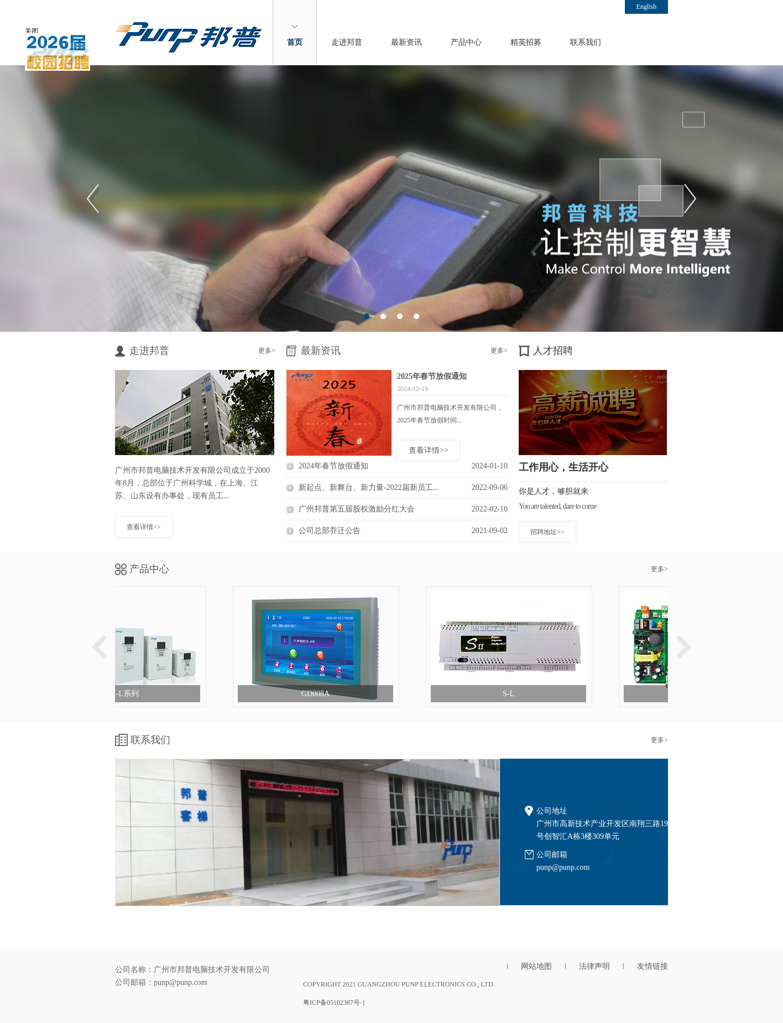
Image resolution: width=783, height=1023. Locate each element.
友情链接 (652, 966)
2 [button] (383, 316)
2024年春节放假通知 (403, 466)
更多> (266, 350)
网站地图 (536, 966)
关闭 (29, 28)
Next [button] (689, 198)
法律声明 (594, 966)
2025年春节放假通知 (432, 376)
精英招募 (525, 42)
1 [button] (366, 316)
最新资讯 (406, 42)
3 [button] (400, 316)
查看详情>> (144, 527)
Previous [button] (93, 198)
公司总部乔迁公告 (403, 530)
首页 (294, 42)
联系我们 (585, 42)
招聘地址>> (547, 532)
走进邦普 (346, 42)
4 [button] (416, 316)
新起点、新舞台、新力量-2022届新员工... (403, 487)
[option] (391, 198)
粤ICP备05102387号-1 (334, 1002)
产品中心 (466, 42)
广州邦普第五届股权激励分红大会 (403, 509)
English (646, 7)
